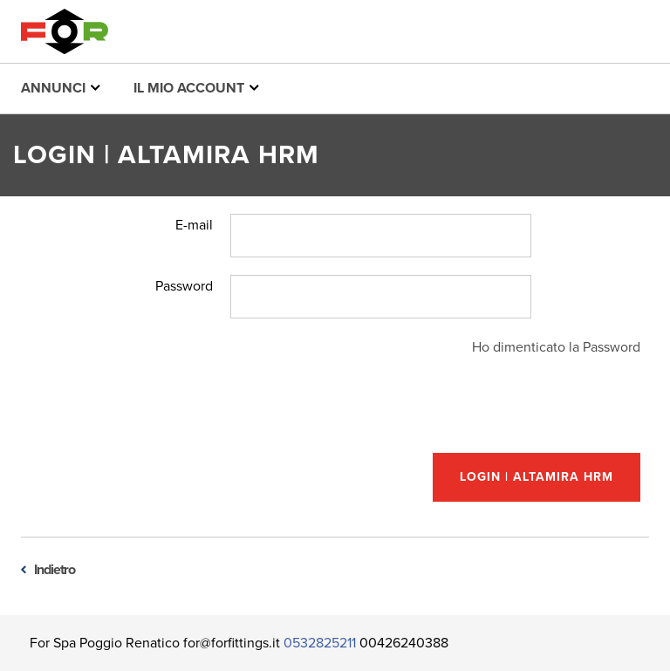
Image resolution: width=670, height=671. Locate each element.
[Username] (380, 235)
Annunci (60, 87)
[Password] (380, 296)
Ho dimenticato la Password (556, 347)
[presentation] (507, 410)
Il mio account (196, 87)
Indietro (54, 570)
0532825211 (320, 643)
